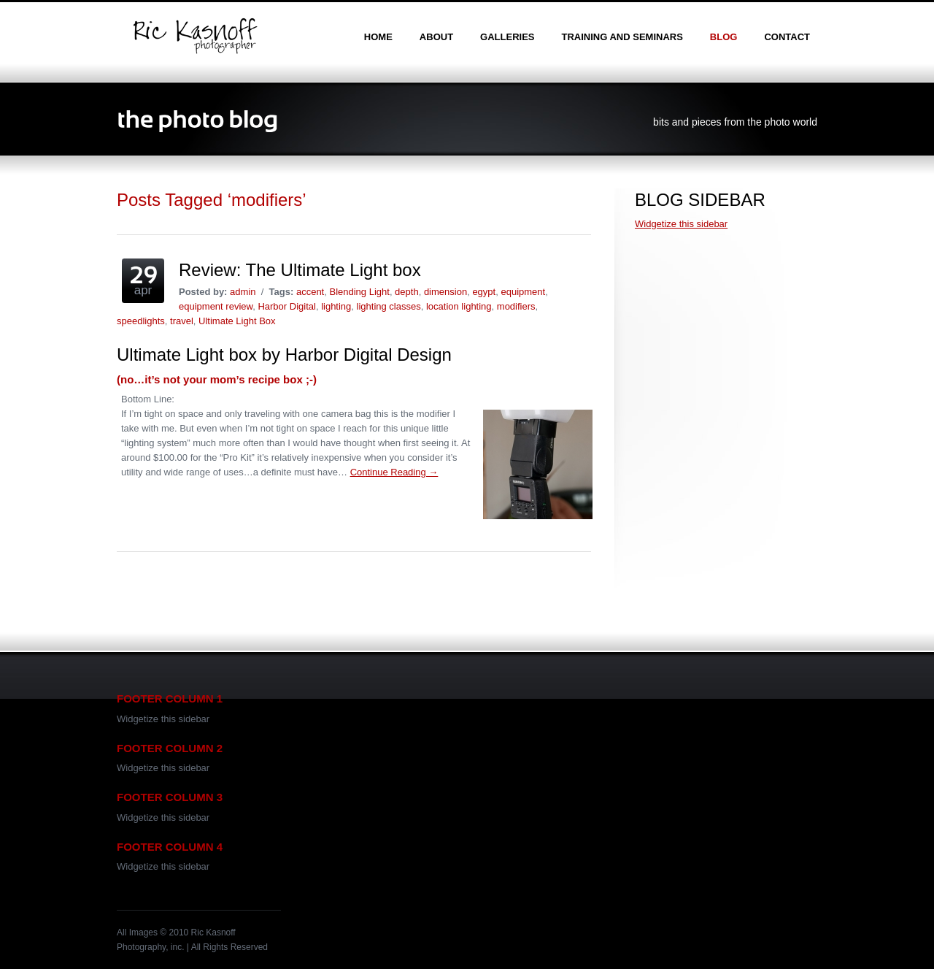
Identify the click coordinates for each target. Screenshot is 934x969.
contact (787, 36)
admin (242, 291)
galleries (507, 36)
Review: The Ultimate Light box (300, 270)
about (436, 36)
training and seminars (621, 36)
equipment (523, 291)
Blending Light (359, 291)
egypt (483, 291)
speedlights (141, 320)
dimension (445, 291)
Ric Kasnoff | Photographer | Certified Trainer (195, 36)
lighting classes (389, 306)
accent (310, 291)
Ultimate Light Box (237, 320)
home (378, 36)
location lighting (459, 306)
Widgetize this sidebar (681, 223)
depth (407, 291)
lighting (336, 306)
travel (181, 320)
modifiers (516, 306)
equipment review (215, 306)
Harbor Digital (286, 306)
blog (724, 36)
